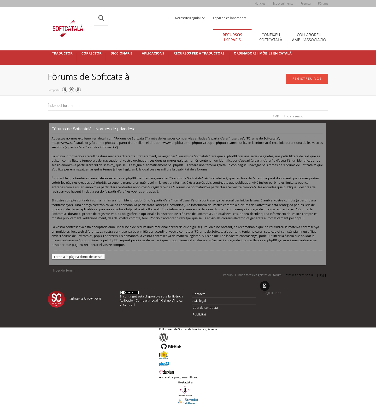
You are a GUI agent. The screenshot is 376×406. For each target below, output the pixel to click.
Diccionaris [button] (121, 53)
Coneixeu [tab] (271, 37)
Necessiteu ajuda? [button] (190, 18)
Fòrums (323, 3)
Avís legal (199, 300)
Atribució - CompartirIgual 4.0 (141, 300)
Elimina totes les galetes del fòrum (258, 275)
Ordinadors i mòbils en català (263, 53)
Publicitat (199, 314)
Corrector (91, 53)
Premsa (305, 3)
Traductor (62, 53)
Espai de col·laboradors (229, 18)
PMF (276, 116)
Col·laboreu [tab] (309, 37)
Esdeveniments (283, 3)
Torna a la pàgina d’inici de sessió (78, 257)
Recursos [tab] (232, 37)
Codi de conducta (205, 307)
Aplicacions (153, 53)
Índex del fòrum (60, 105)
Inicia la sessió (293, 116)
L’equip (228, 275)
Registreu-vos (307, 78)
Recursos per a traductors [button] (199, 53)
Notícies (260, 3)
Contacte (199, 294)
